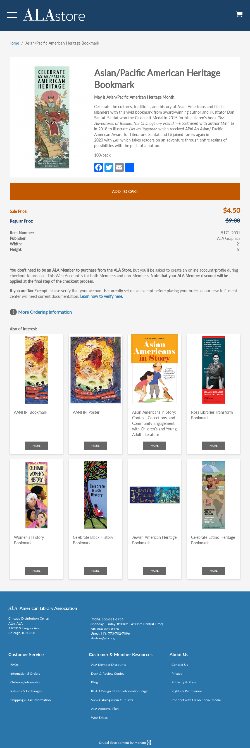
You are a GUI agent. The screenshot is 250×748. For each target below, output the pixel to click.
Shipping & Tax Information (30, 700)
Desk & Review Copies (107, 673)
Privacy (177, 673)
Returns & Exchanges (26, 691)
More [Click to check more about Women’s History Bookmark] (36, 570)
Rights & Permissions (187, 691)
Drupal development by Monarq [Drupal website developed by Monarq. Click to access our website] (125, 742)
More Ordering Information (45, 312)
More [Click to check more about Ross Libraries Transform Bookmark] (213, 445)
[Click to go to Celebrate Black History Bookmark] (95, 494)
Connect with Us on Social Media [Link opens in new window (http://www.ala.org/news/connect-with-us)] (196, 700)
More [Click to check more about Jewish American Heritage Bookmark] (155, 570)
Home (13, 43)
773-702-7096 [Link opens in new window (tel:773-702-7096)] (119, 633)
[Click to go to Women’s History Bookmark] (36, 494)
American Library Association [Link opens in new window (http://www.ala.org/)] (48, 608)
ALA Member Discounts (108, 664)
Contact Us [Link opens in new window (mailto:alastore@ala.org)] (180, 664)
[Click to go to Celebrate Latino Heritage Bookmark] (213, 494)
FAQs (14, 664)
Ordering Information (26, 682)
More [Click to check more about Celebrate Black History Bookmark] (95, 570)
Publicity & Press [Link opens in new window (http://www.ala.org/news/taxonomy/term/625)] (184, 682)
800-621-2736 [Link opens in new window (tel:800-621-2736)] (112, 619)
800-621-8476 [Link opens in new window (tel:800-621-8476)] (108, 629)
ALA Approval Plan (105, 708)
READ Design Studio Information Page (119, 691)
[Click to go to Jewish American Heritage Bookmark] (154, 494)
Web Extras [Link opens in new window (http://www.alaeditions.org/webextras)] (99, 717)
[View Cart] (239, 16)
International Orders (25, 673)
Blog (94, 682)
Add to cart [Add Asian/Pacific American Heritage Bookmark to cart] (125, 191)
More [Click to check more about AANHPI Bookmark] (36, 445)
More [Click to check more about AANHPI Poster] (95, 445)
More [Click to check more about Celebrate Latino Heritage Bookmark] (213, 570)
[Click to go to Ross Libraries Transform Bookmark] (213, 369)
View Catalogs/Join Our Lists (112, 700)
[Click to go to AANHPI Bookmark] (36, 369)
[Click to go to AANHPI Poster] (95, 369)
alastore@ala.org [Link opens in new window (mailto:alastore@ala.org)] (103, 638)
